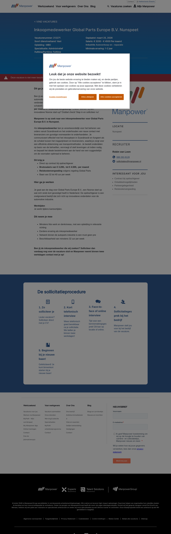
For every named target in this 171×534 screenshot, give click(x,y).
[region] (86, 81)
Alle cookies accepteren (111, 97)
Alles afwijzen (87, 97)
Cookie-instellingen (58, 97)
